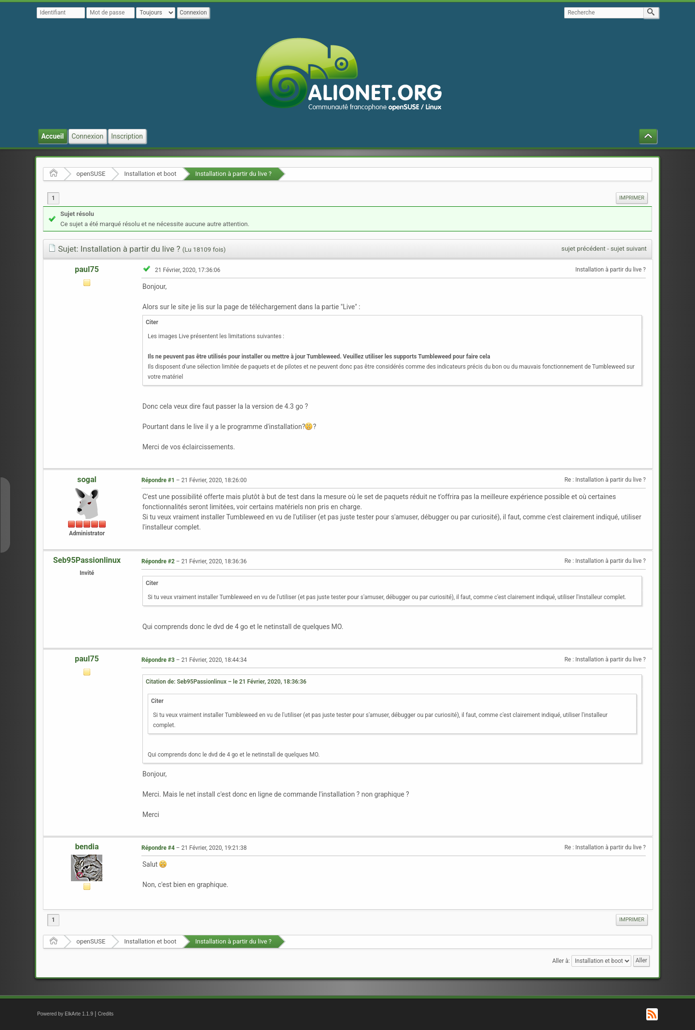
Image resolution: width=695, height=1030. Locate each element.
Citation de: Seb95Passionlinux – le (226, 681)
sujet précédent (583, 248)
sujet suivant (629, 248)
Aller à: (561, 961)
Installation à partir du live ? (233, 173)
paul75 (87, 269)
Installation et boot (150, 173)
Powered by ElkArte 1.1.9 (65, 1013)
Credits (106, 1013)
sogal (87, 479)
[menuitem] (632, 198)
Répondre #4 (158, 847)
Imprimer (631, 198)
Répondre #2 (158, 561)
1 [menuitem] (53, 198)
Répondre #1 (158, 480)
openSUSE (90, 173)
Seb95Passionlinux (87, 560)
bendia (86, 846)
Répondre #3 (158, 660)
